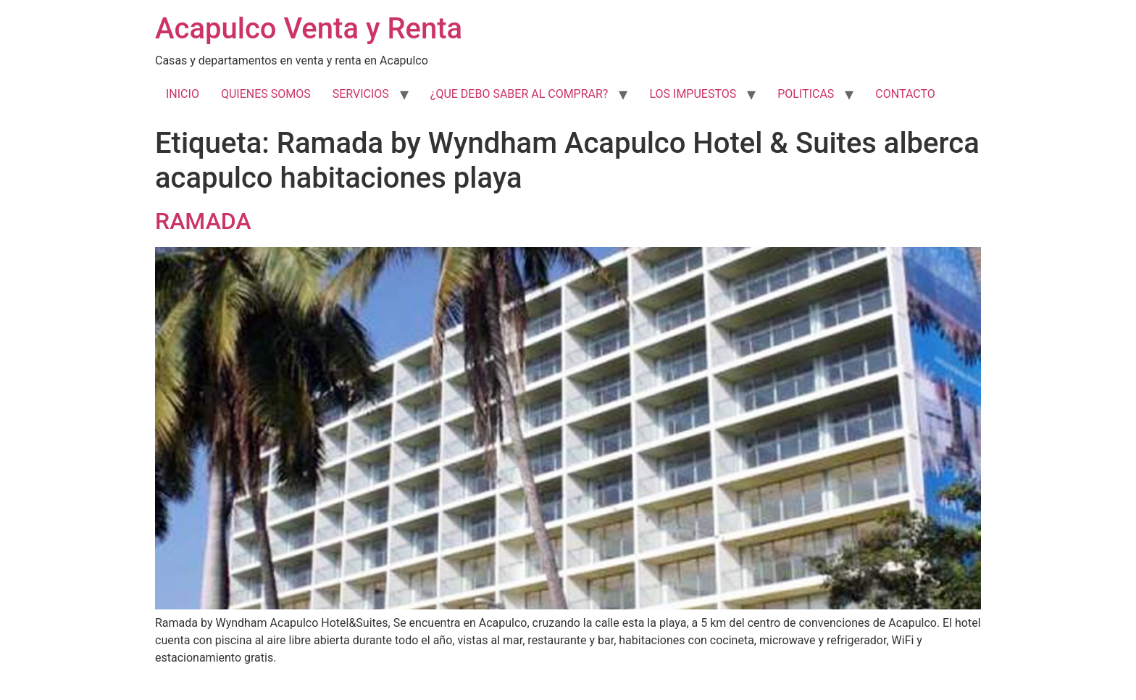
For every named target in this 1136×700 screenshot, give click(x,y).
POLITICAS (805, 94)
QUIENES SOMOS (266, 94)
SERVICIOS (361, 94)
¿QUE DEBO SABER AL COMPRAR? (519, 94)
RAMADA (203, 221)
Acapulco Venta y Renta (308, 29)
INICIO (182, 94)
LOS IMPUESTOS (692, 94)
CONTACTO (905, 94)
